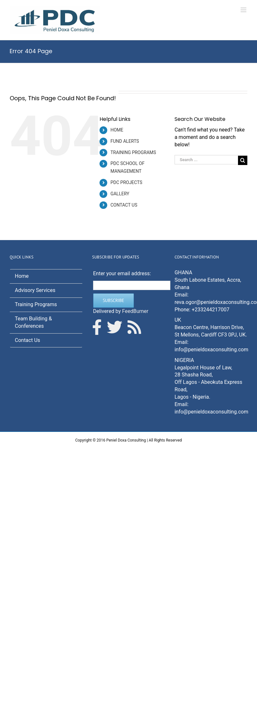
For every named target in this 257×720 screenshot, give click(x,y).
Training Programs (36, 304)
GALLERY (119, 193)
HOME (116, 129)
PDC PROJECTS (126, 182)
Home (22, 276)
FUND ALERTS (124, 141)
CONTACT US (123, 205)
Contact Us (27, 340)
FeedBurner (135, 311)
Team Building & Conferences (33, 322)
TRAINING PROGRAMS (133, 152)
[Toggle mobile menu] (244, 9)
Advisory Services (35, 290)
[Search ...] (206, 159)
